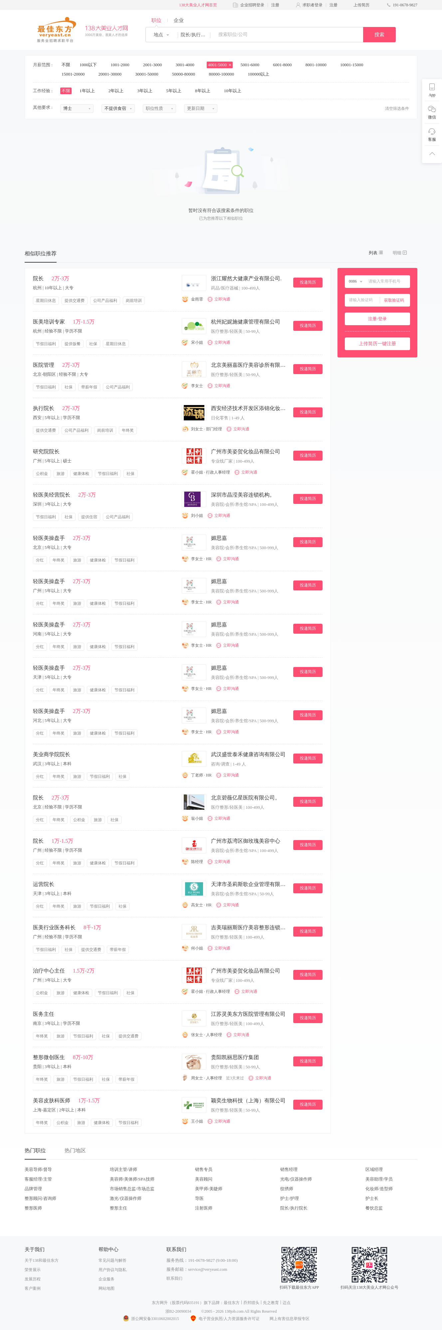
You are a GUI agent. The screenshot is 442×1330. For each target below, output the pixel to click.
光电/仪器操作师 (296, 1179)
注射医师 (203, 1208)
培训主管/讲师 (123, 1169)
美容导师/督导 (38, 1169)
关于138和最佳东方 (42, 1260)
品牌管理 (33, 1188)
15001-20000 (75, 74)
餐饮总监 (374, 1208)
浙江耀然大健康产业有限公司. (246, 278)
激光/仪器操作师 (125, 1198)
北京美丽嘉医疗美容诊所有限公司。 (249, 365)
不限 (66, 64)
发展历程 (33, 1279)
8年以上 (205, 90)
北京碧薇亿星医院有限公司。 (245, 797)
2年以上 (118, 90)
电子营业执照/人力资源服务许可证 (224, 1318)
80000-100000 (223, 74)
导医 (199, 1198)
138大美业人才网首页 (198, 5)
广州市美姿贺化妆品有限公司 (245, 451)
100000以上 (261, 74)
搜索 (379, 34)
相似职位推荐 (41, 253)
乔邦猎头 (251, 1302)
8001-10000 (318, 64)
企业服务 (106, 1279)
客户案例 (33, 1288)
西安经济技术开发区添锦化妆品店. (249, 408)
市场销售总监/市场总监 (132, 1188)
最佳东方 (232, 1302)
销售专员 (203, 1169)
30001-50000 (149, 74)
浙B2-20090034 (178, 1311)
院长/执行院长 (294, 1208)
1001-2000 (122, 64)
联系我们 (174, 1278)
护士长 (371, 1198)
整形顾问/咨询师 (40, 1198)
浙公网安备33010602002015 (150, 1318)
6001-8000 (284, 64)
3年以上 (147, 90)
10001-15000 (354, 64)
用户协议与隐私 (112, 1269)
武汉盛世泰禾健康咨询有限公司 (248, 754)
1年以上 (89, 90)
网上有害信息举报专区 (290, 1318)
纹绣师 (286, 1188)
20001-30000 (112, 74)
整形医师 (33, 1208)
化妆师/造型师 (379, 1188)
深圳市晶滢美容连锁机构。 (243, 495)
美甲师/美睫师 (208, 1188)
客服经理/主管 (38, 1179)
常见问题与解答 (112, 1260)
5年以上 (176, 90)
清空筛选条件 (397, 108)
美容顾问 (203, 1179)
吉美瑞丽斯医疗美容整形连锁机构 (249, 927)
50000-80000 (186, 74)
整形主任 (118, 1208)
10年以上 (235, 90)
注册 (275, 5)
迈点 (287, 1302)
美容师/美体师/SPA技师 (132, 1179)
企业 (179, 20)
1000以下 (90, 64)
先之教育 (271, 1302)
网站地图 (106, 1288)
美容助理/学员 (379, 1179)
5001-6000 (252, 64)
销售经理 (289, 1169)
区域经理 (374, 1169)
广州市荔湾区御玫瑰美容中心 (245, 841)
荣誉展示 (33, 1269)
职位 (156, 20)
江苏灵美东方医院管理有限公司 (248, 1014)
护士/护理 (289, 1198)
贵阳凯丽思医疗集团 (235, 1057)
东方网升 (160, 1302)
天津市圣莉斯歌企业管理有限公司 (249, 884)
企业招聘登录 (252, 5)
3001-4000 (187, 64)
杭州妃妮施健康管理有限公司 (245, 322)
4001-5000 (219, 64)
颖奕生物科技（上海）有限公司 (248, 1100)
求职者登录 (313, 5)
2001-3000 (154, 64)
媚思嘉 (219, 538)
